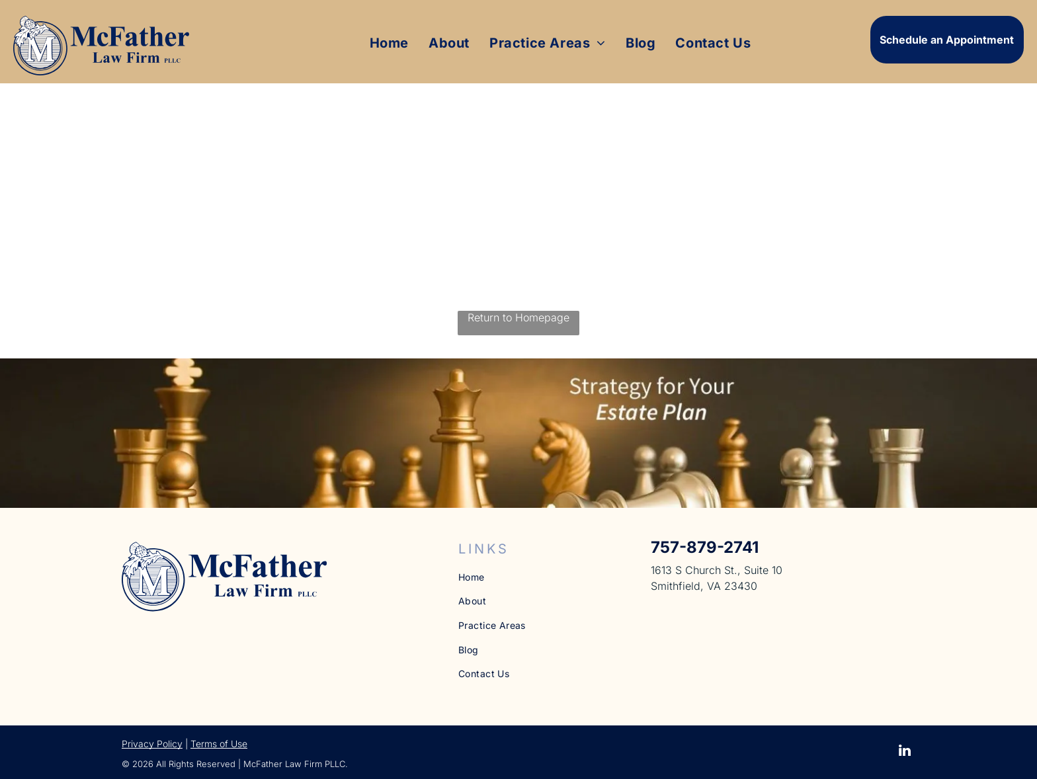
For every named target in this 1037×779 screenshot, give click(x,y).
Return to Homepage (518, 317)
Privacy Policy (152, 743)
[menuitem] (389, 43)
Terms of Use (218, 743)
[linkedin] (904, 752)
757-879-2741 (705, 547)
